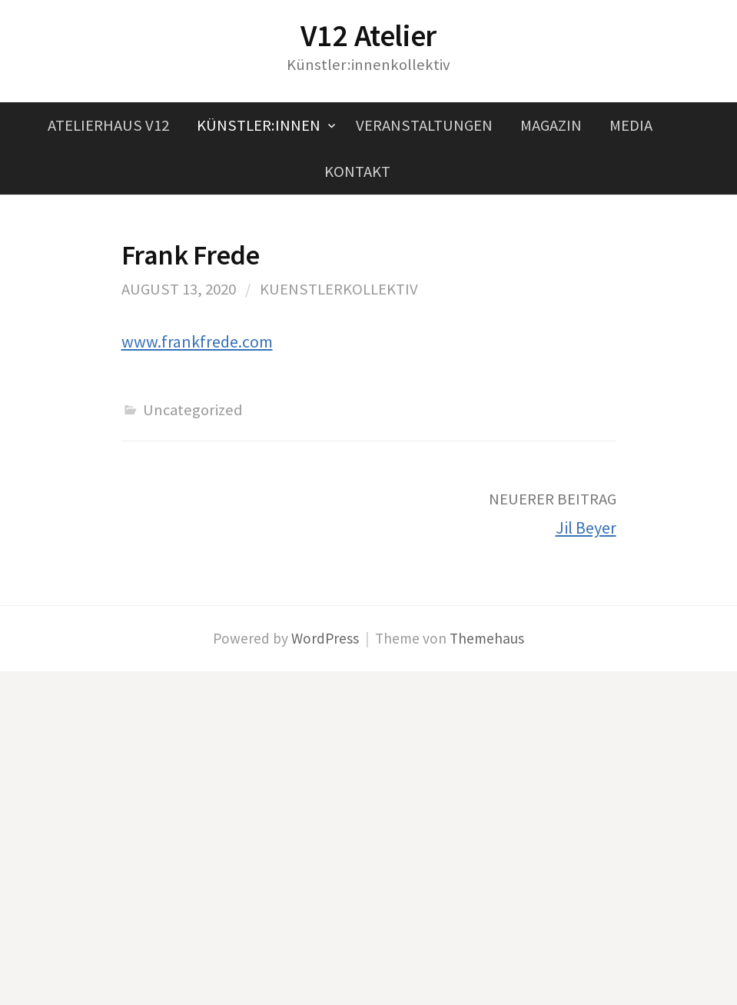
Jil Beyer (586, 527)
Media (630, 125)
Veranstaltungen (424, 125)
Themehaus (487, 638)
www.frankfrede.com (197, 341)
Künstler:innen (258, 125)
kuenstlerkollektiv (339, 289)
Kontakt (357, 171)
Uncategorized (192, 410)
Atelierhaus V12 (108, 125)
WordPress (325, 638)
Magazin (551, 125)
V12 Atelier (368, 35)
